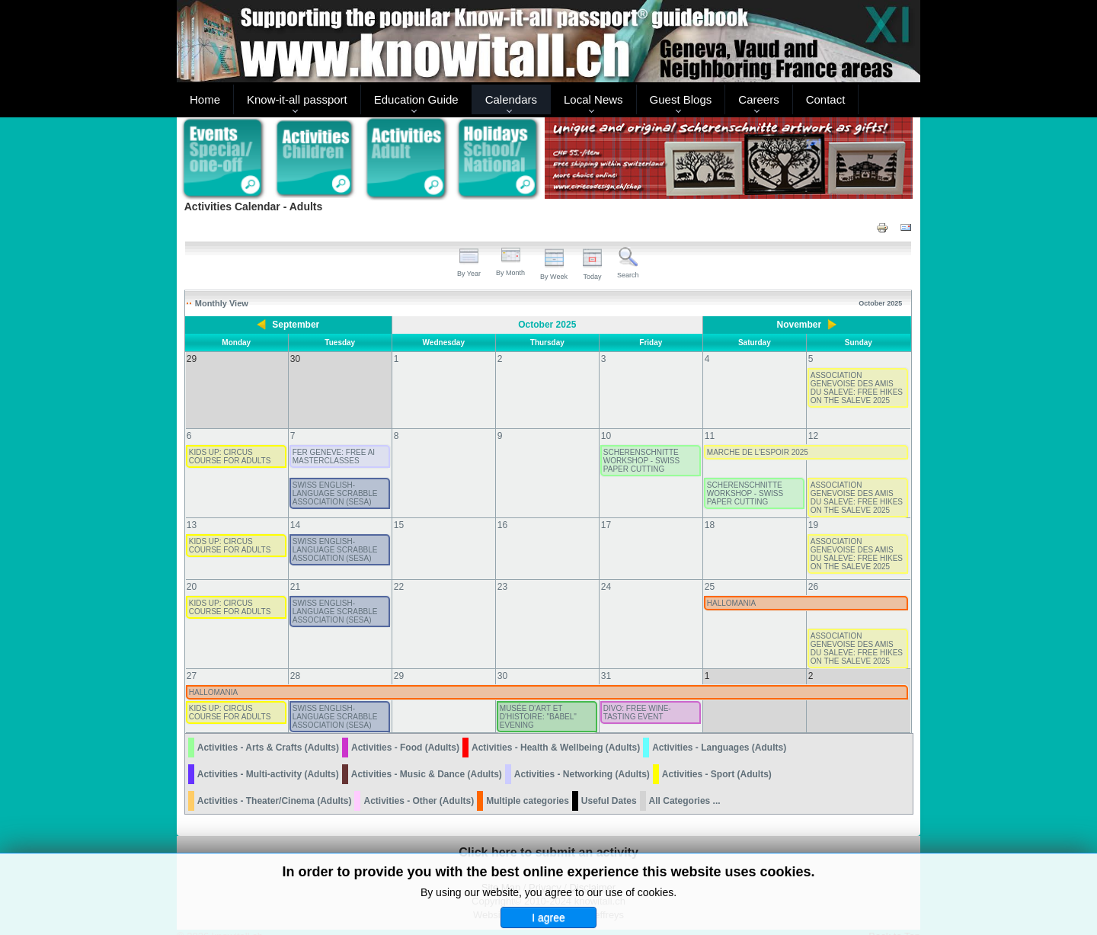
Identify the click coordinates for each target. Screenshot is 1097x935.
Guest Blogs (681, 99)
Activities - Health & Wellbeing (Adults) (556, 732)
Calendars (511, 99)
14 (295, 509)
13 (192, 509)
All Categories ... (685, 785)
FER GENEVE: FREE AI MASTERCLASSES (334, 441)
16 (502, 509)
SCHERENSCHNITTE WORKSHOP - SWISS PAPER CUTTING (641, 445)
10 (606, 420)
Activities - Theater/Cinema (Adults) (274, 785)
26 (813, 571)
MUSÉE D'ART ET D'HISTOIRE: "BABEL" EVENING (538, 701)
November (799, 324)
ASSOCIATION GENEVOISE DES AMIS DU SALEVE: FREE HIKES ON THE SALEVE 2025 (857, 388)
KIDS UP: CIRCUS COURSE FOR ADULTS (230, 441)
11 (710, 420)
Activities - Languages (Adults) (719, 732)
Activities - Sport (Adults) (717, 759)
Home (205, 99)
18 (710, 509)
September (295, 324)
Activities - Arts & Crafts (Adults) (268, 732)
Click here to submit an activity (548, 837)
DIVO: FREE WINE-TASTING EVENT (637, 697)
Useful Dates (609, 785)
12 (813, 420)
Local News (593, 99)
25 (710, 571)
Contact (826, 99)
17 (606, 509)
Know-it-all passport (297, 99)
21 (295, 571)
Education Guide (416, 99)
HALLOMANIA (731, 588)
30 (502, 660)
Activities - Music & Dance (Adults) (426, 759)
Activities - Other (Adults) (418, 785)
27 (192, 660)
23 (502, 571)
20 (192, 571)
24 (606, 571)
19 (813, 509)
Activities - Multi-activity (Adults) (268, 759)
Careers (758, 99)
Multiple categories (527, 785)
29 (399, 660)
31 (606, 660)
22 (399, 571)
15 (399, 509)
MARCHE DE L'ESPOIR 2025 (757, 437)
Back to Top (894, 921)
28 (295, 660)
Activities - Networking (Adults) (582, 759)
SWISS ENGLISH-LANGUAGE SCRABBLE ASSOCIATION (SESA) (335, 478)
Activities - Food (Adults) (405, 732)
